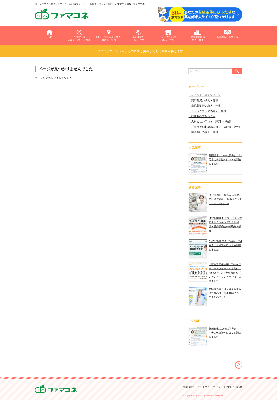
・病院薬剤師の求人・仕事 (205, 105)
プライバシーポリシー (210, 386)
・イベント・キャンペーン (205, 95)
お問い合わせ (234, 386)
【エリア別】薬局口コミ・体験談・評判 (109, 35)
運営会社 (188, 386)
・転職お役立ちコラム (202, 116)
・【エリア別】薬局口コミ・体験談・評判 (214, 126)
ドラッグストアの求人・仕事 (168, 35)
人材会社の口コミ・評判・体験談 (79, 35)
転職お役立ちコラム (227, 34)
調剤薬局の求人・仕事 (138, 35)
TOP (49, 34)
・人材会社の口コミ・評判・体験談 (210, 121)
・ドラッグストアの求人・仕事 (207, 111)
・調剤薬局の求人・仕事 (203, 100)
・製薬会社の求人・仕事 (203, 132)
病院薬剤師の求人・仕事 (198, 35)
